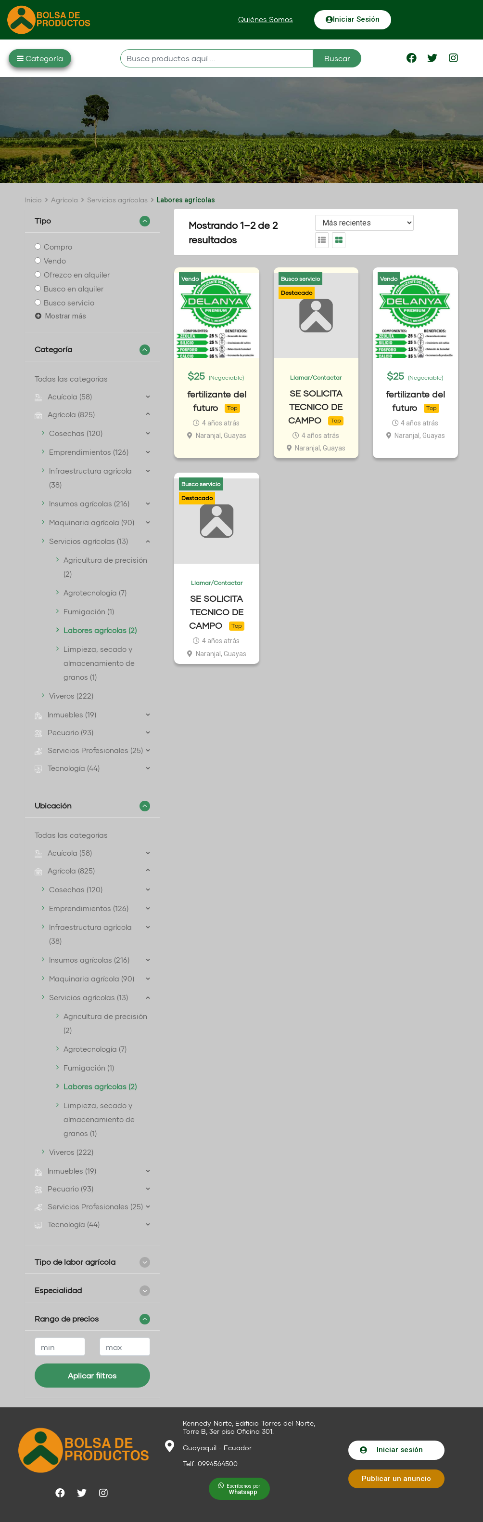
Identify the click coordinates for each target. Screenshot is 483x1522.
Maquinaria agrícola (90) (91, 522)
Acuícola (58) (63, 396)
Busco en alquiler (73, 288)
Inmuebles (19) (65, 714)
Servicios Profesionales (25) (89, 750)
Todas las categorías (71, 378)
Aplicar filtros (92, 1375)
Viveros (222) (71, 695)
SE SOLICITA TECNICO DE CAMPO (315, 406)
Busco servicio (69, 302)
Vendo (55, 260)
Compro (58, 246)
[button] (266, 19)
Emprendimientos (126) (88, 452)
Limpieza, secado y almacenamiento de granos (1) (99, 663)
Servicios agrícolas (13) (88, 541)
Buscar (337, 58)
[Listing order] (364, 223)
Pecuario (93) (64, 732)
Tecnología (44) (67, 768)
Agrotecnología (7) (95, 592)
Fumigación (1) (89, 611)
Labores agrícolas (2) (100, 630)
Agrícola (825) (65, 414)
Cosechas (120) (75, 433)
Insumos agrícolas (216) (89, 503)
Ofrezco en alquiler (77, 274)
